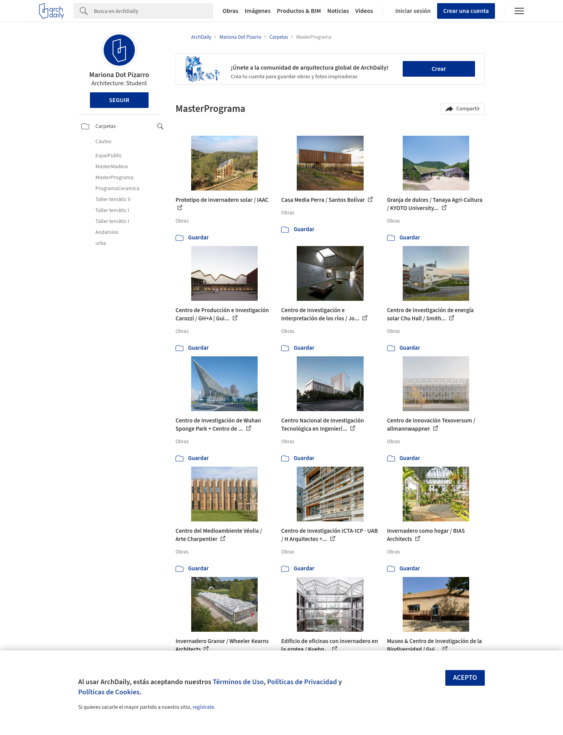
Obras (230, 11)
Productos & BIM (299, 11)
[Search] (153, 11)
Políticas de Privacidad (302, 682)
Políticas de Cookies (109, 692)
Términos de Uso (238, 682)
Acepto (465, 678)
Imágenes (258, 11)
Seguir (119, 100)
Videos (364, 11)
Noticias (338, 11)
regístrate (203, 707)
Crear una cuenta (466, 11)
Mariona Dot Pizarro (119, 75)
